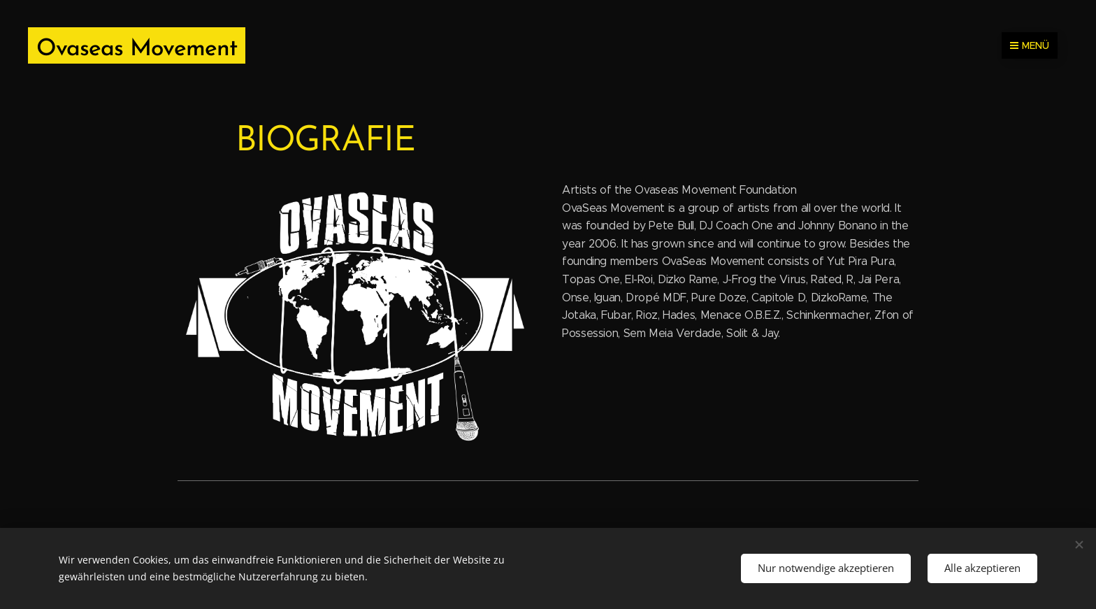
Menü (1029, 45)
